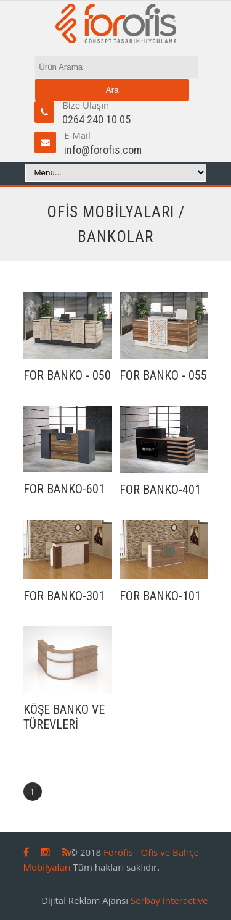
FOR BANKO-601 (64, 489)
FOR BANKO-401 (160, 489)
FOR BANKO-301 (64, 595)
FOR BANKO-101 (160, 595)
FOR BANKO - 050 (67, 375)
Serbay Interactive (169, 900)
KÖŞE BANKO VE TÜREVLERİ (64, 717)
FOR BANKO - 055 (163, 375)
